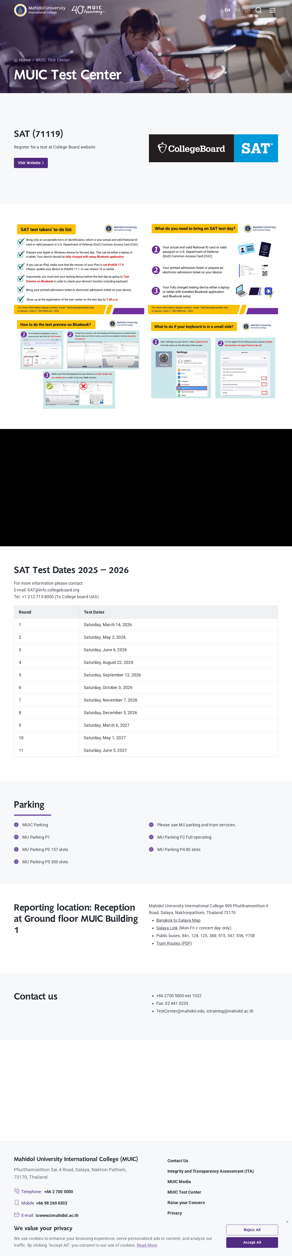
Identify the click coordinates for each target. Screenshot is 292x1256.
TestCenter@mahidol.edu (180, 1011)
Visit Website (31, 163)
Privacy (174, 1213)
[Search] (258, 10)
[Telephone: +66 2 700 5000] (43, 1191)
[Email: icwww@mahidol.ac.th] (46, 1215)
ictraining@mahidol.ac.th (230, 1011)
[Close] (287, 1222)
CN (247, 10)
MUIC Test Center (184, 1192)
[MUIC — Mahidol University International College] (59, 10)
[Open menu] (272, 10)
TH (237, 10)
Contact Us (177, 1160)
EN (227, 10)
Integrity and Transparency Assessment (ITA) (210, 1171)
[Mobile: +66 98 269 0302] (40, 1203)
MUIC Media (179, 1181)
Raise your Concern (186, 1202)
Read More (147, 1245)
